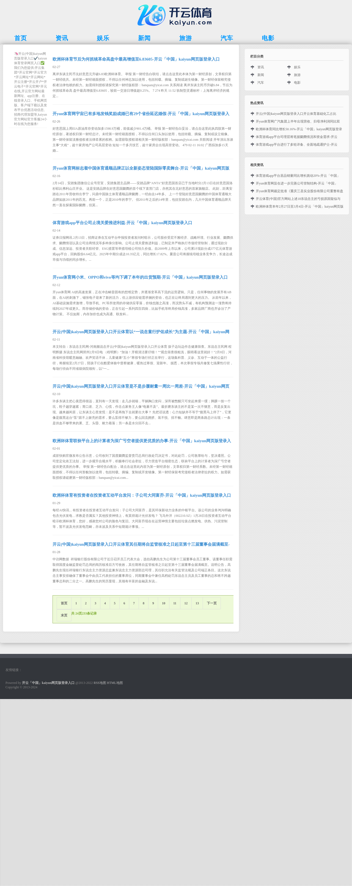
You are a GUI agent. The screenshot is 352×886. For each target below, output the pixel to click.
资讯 (261, 67)
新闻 (261, 75)
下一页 (212, 603)
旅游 (297, 75)
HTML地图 (115, 683)
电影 (297, 83)
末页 (64, 615)
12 (186, 603)
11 (174, 603)
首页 (64, 603)
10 (163, 603)
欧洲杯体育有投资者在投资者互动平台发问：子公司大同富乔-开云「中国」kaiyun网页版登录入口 (142, 495)
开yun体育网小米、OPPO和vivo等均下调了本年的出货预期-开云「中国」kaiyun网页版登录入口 (140, 277)
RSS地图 (100, 683)
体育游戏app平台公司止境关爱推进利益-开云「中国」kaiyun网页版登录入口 (122, 223)
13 (197, 603)
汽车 (261, 83)
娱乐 (297, 67)
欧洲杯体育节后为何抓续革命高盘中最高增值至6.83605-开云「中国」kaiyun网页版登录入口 (136, 59)
